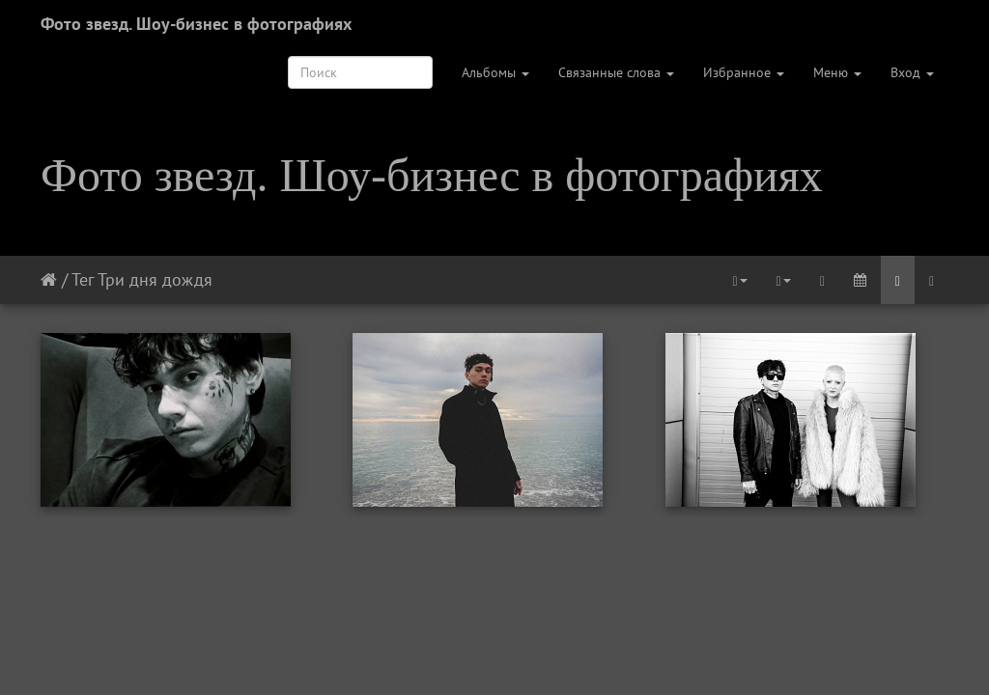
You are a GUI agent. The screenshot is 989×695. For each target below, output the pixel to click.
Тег (82, 279)
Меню (837, 72)
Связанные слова (616, 72)
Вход (912, 72)
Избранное (743, 72)
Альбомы (495, 72)
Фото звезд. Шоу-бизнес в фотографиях (196, 24)
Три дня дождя (155, 279)
